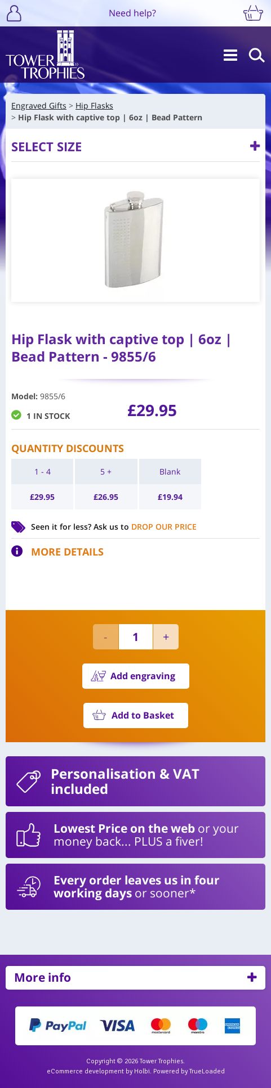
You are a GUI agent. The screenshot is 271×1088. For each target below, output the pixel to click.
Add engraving (142, 676)
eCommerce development (85, 1071)
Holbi (142, 1071)
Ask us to (145, 526)
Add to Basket (143, 715)
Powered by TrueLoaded (189, 1071)
